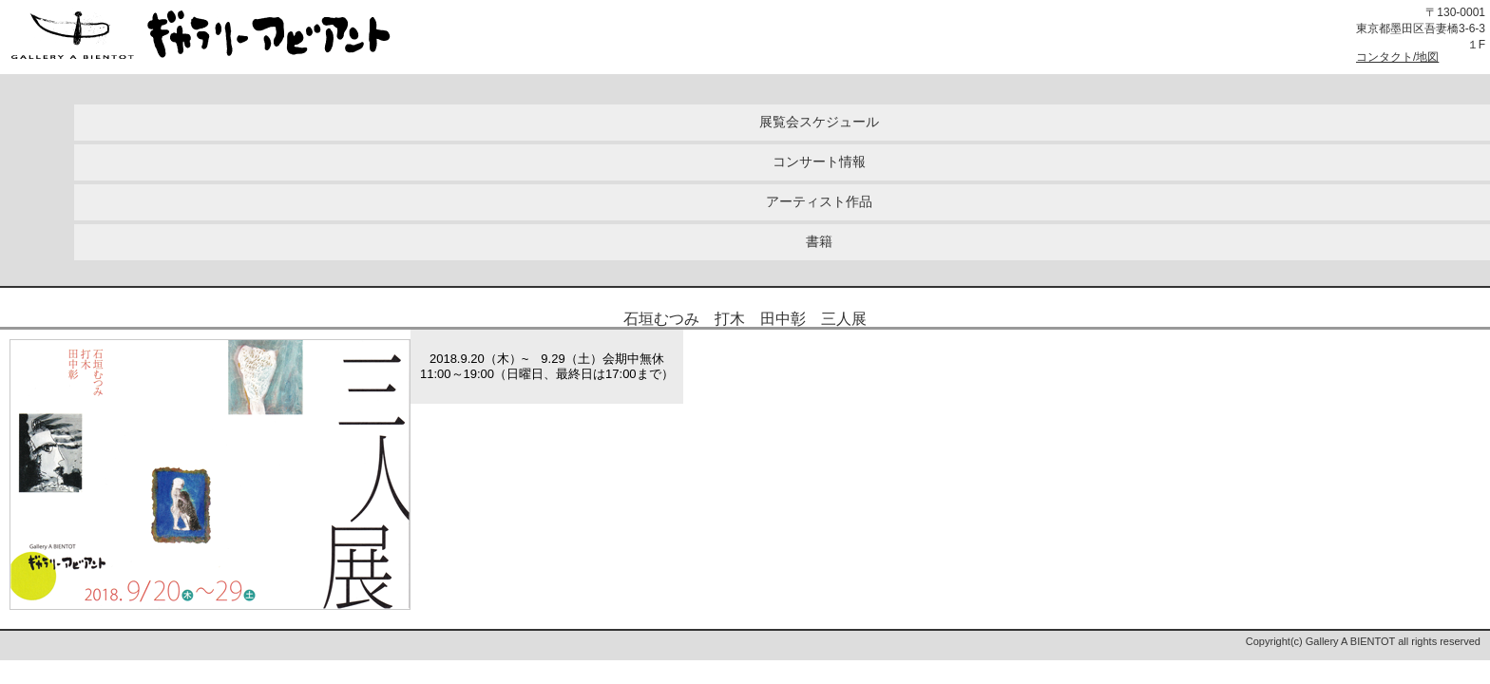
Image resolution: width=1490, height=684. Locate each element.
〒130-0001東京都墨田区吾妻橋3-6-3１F (1420, 28)
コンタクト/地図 (1397, 57)
